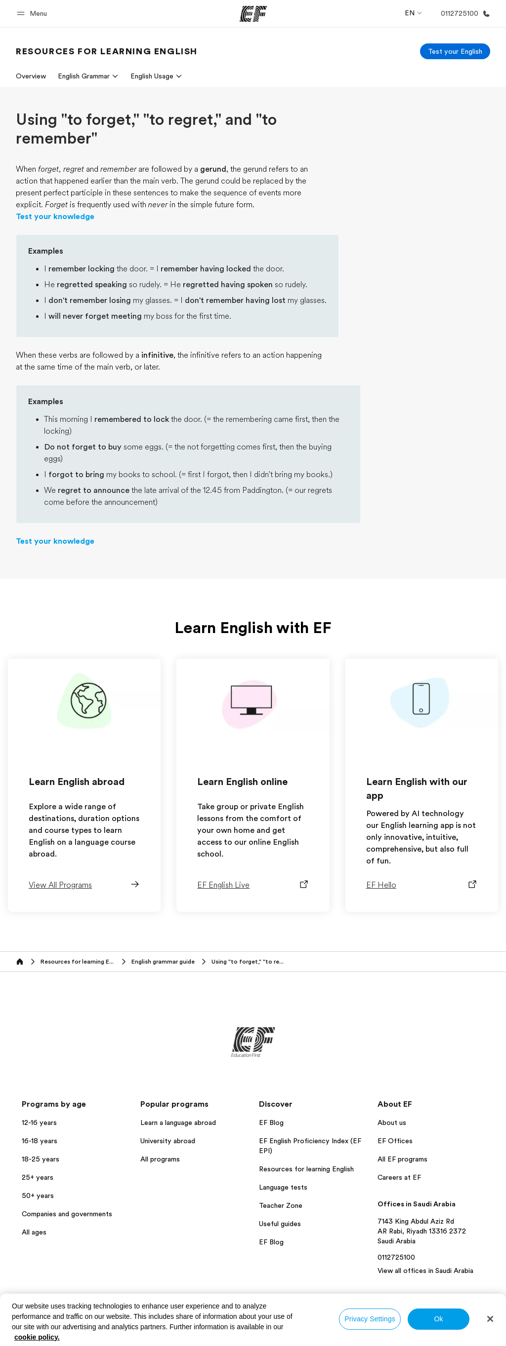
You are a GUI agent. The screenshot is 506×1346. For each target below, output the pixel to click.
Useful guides (280, 1224)
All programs (160, 1159)
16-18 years (39, 1141)
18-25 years (40, 1159)
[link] (107, 51)
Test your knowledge (55, 216)
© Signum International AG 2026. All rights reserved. (417, 1336)
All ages (34, 1232)
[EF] (253, 14)
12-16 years (39, 1122)
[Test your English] (455, 51)
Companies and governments (67, 1214)
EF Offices (395, 1141)
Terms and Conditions (405, 1322)
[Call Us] (463, 13)
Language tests (283, 1187)
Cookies (463, 1322)
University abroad (167, 1141)
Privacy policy (339, 1322)
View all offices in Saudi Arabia (425, 1270)
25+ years (37, 1177)
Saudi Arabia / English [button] (52, 1323)
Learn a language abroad (178, 1122)
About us (392, 1122)
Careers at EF (399, 1177)
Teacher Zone (280, 1205)
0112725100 (396, 1257)
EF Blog (271, 1122)
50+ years (38, 1195)
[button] (33, 13)
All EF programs (402, 1159)
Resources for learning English (306, 1169)
